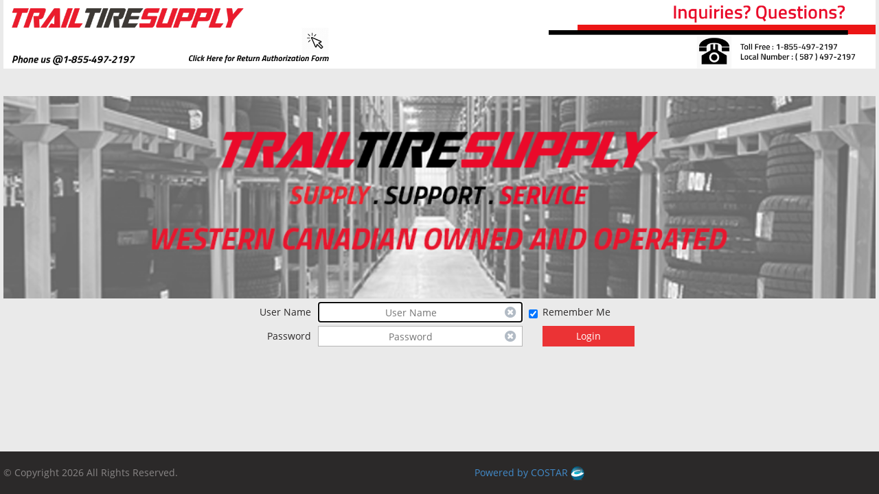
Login (588, 335)
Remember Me (576, 311)
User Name (285, 311)
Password (289, 335)
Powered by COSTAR (529, 472)
